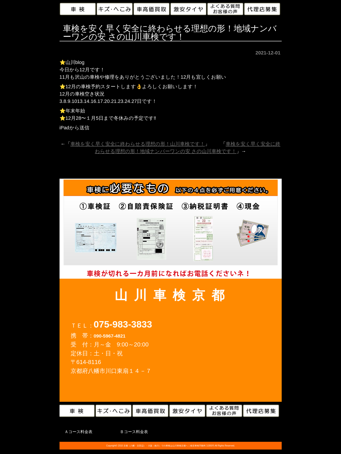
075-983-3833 (123, 324)
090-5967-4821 (110, 335)
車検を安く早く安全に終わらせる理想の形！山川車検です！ (137, 144)
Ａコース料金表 (78, 432)
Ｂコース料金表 (134, 432)
